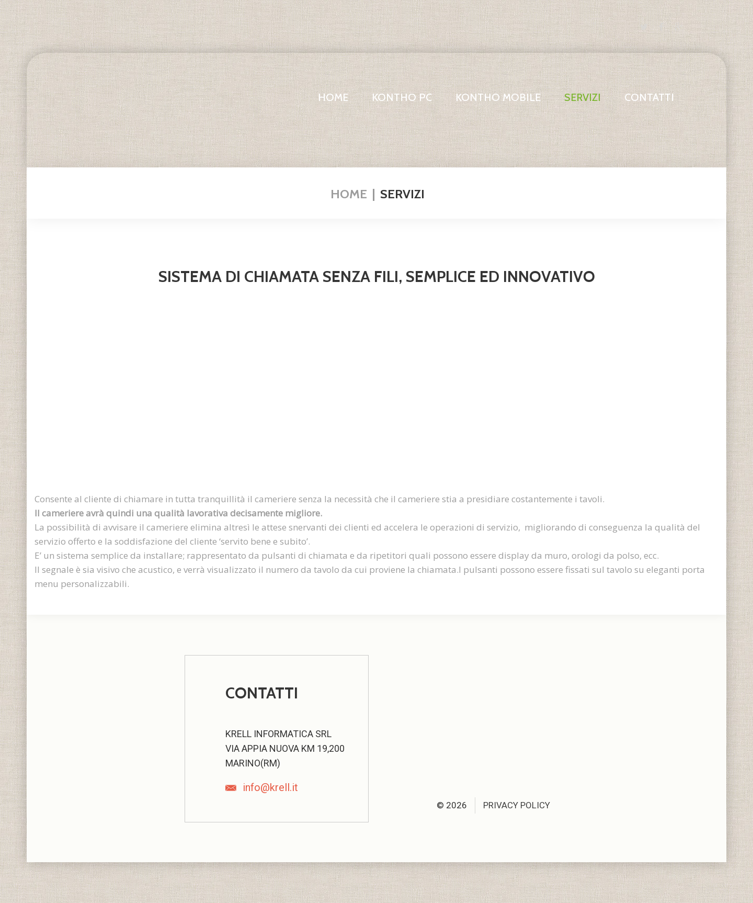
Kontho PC (402, 97)
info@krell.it (270, 787)
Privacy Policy (516, 805)
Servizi (582, 97)
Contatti (649, 97)
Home (333, 97)
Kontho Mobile (498, 97)
